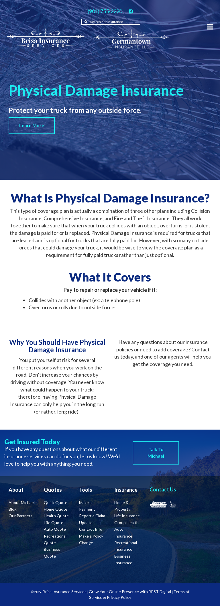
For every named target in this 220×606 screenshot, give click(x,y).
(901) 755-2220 (105, 11)
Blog (13, 509)
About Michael (22, 502)
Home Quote (55, 509)
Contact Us (163, 489)
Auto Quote (55, 529)
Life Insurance (127, 515)
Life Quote (53, 522)
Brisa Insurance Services (65, 591)
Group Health (126, 522)
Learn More (31, 125)
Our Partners (20, 515)
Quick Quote (55, 502)
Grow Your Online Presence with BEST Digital (130, 591)
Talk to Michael (156, 452)
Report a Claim (92, 515)
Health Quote (56, 515)
